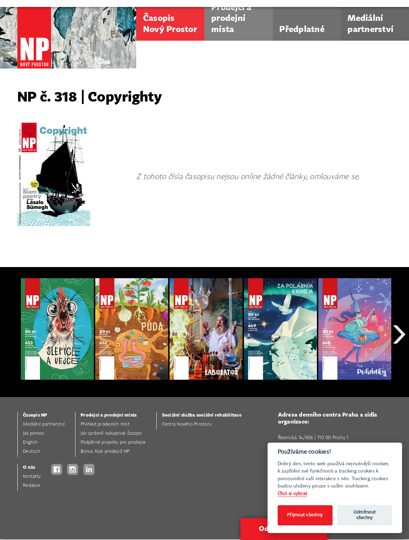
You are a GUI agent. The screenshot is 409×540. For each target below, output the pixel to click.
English (30, 442)
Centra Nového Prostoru (187, 424)
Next (399, 359)
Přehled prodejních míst (105, 424)
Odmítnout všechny (364, 515)
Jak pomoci (34, 433)
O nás (29, 467)
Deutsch (31, 451)
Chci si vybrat (293, 493)
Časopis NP (35, 415)
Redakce (31, 485)
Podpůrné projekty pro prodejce (113, 442)
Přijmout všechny (305, 515)
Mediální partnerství (44, 424)
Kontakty (32, 476)
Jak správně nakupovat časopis (111, 433)
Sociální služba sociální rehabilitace (202, 415)
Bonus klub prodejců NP (105, 451)
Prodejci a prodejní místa (109, 415)
